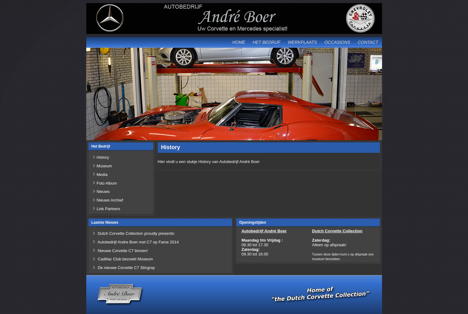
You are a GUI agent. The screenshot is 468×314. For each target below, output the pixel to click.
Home (238, 42)
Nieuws (103, 191)
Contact (368, 42)
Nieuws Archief (110, 200)
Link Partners (108, 208)
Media (102, 174)
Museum (104, 166)
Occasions (337, 42)
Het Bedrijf (266, 42)
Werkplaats (302, 42)
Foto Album (107, 183)
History (103, 157)
